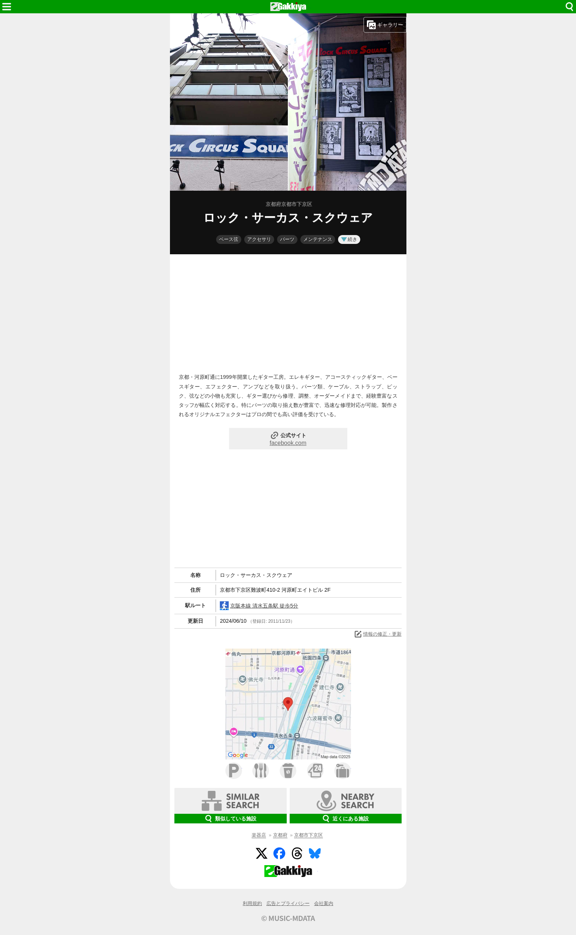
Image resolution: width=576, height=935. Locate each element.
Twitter (261, 853)
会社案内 (323, 903)
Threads (297, 853)
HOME (288, 6)
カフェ (288, 770)
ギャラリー (385, 24)
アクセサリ (259, 239)
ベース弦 (228, 239)
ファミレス (260, 770)
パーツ (287, 239)
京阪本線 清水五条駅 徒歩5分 (259, 605)
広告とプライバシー (288, 903)
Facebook (279, 853)
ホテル (342, 770)
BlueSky (315, 853)
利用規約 (252, 903)
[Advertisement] (288, 312)
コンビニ (315, 770)
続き (349, 239)
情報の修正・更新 (378, 634)
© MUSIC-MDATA (288, 918)
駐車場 (233, 770)
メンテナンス (317, 239)
